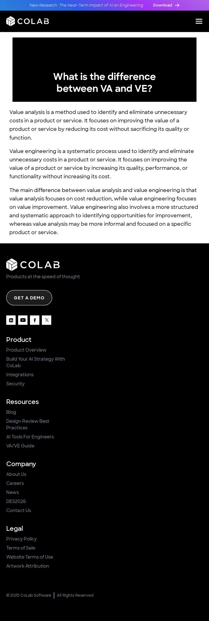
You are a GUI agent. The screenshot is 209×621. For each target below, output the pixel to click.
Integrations (19, 374)
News (12, 492)
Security (15, 384)
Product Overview (26, 350)
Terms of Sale (20, 548)
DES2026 (16, 501)
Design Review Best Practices (27, 424)
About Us (16, 474)
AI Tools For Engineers (30, 437)
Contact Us (18, 510)
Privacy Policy (21, 539)
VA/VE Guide (20, 446)
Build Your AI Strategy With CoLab (35, 362)
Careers (15, 483)
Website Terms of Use (29, 557)
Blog (11, 412)
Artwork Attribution (27, 566)
